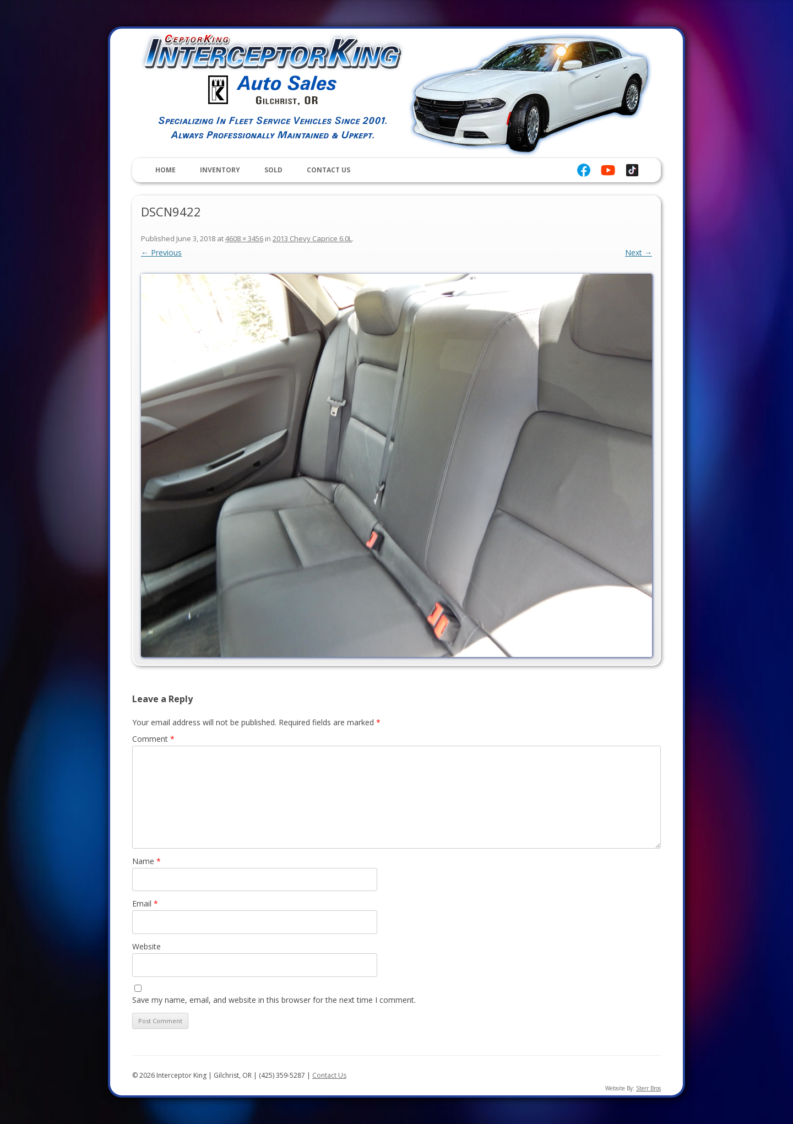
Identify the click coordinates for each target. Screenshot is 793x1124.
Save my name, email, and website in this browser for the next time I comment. (274, 1000)
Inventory (220, 170)
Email (145, 903)
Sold (273, 170)
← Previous (161, 252)
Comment (153, 739)
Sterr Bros (648, 1088)
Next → (638, 252)
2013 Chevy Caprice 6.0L (312, 238)
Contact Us (328, 170)
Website (146, 946)
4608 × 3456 (244, 238)
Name (146, 861)
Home (165, 170)
